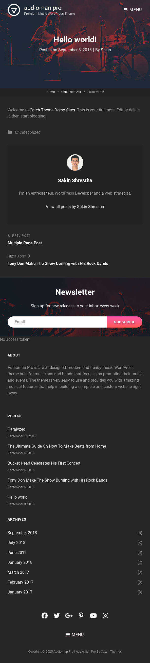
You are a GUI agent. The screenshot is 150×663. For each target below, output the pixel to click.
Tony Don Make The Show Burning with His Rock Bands (57, 480)
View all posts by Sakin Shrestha (75, 206)
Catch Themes (111, 651)
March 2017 (18, 572)
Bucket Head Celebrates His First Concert (44, 463)
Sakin (106, 49)
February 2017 (20, 582)
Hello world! (18, 497)
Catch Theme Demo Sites (52, 110)
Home (50, 92)
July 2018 (16, 542)
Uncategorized (71, 92)
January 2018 (20, 562)
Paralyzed (16, 429)
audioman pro (43, 7)
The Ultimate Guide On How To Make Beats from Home (57, 446)
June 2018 (17, 552)
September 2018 (22, 532)
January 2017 (20, 592)
